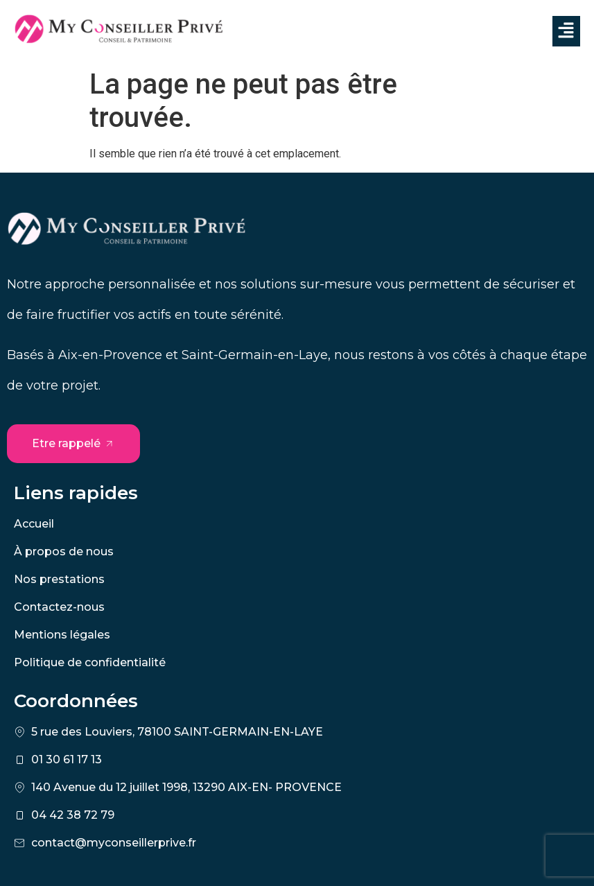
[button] (566, 31)
